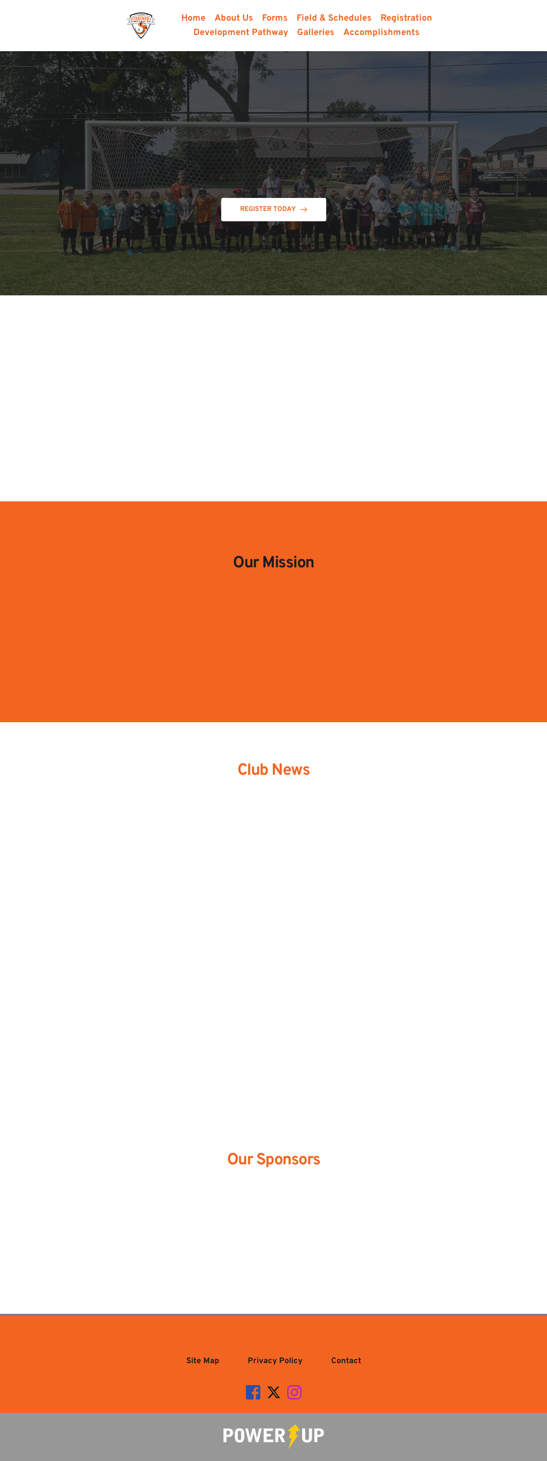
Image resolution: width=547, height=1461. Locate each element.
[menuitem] (193, 18)
